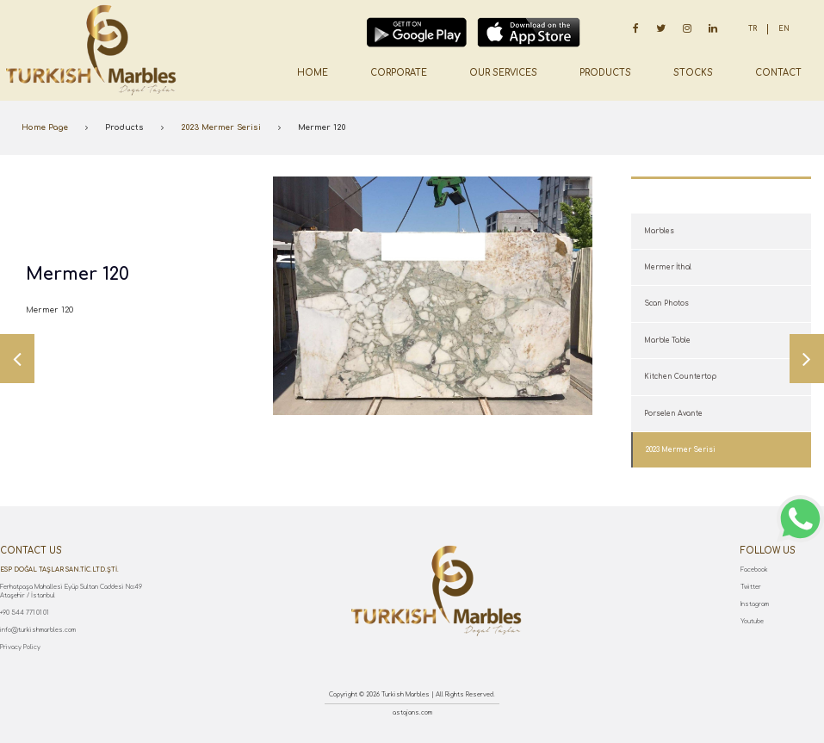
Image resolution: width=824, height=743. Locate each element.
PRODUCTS (605, 72)
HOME (312, 72)
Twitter (750, 587)
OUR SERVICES (503, 72)
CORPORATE (398, 72)
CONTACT (778, 72)
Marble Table (667, 340)
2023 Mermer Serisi (221, 127)
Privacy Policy (20, 647)
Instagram (754, 604)
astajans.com (412, 712)
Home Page (45, 127)
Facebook (754, 570)
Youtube (752, 621)
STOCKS (693, 72)
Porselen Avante (673, 414)
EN (784, 29)
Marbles (659, 231)
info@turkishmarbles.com (38, 630)
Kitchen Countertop (680, 377)
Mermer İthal (667, 267)
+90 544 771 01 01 (24, 613)
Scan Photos (666, 303)
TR (752, 29)
